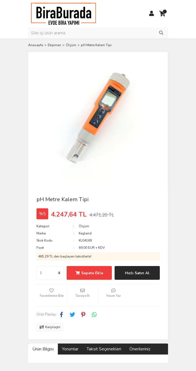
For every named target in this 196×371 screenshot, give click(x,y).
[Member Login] (151, 14)
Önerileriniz (139, 349)
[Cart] (162, 13)
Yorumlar (70, 349)
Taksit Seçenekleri (104, 349)
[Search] (98, 32)
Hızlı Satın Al (137, 273)
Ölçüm (84, 226)
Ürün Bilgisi (43, 349)
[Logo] (63, 13)
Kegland (85, 233)
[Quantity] (50, 273)
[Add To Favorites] (51, 295)
